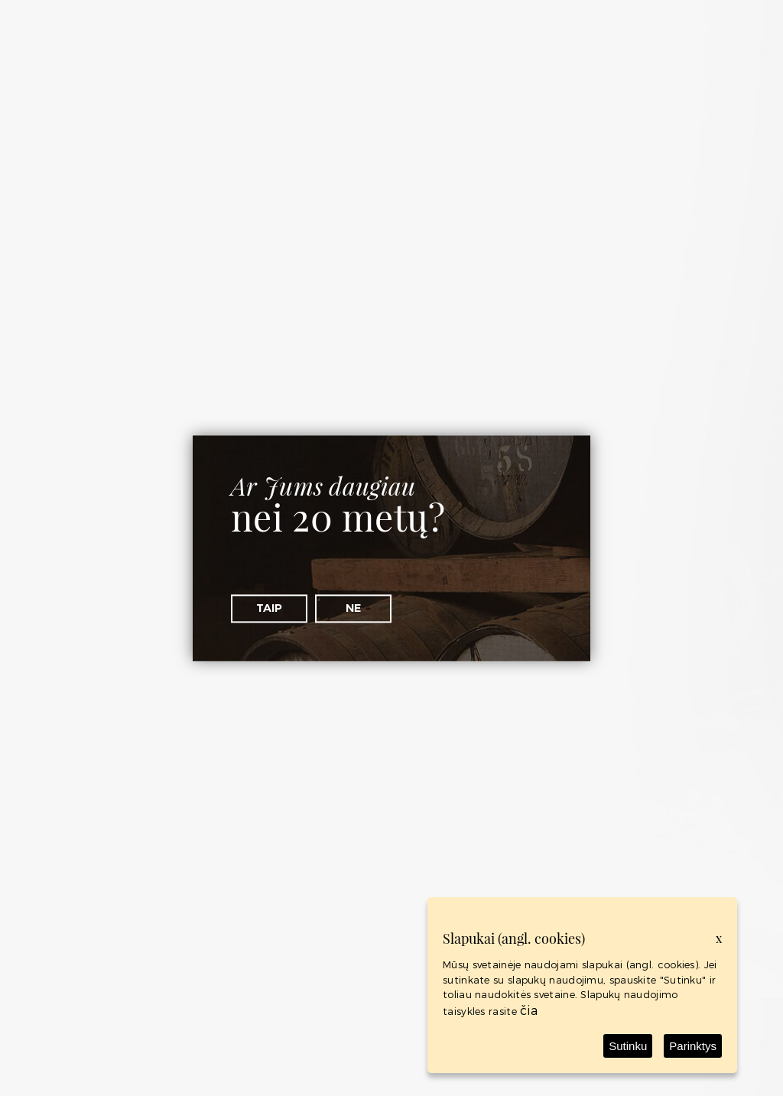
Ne (353, 608)
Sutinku (628, 1045)
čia (529, 1010)
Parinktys (692, 1045)
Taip (269, 608)
